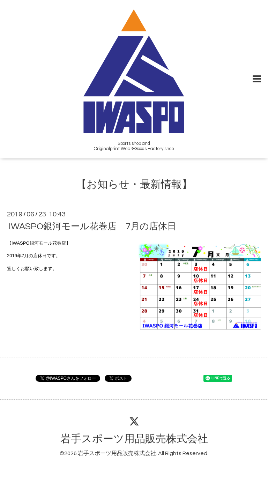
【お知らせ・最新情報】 (134, 184)
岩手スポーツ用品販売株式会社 (134, 438)
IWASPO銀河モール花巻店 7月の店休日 (92, 226)
